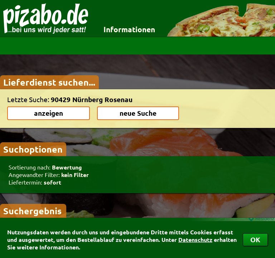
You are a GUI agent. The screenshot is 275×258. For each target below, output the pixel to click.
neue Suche (138, 113)
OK (255, 239)
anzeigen (48, 113)
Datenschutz (195, 239)
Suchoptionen (33, 149)
